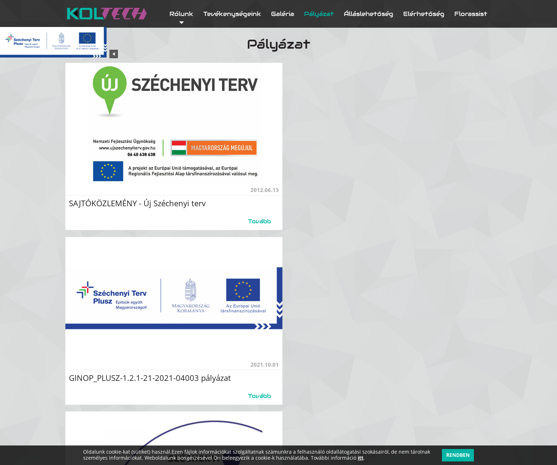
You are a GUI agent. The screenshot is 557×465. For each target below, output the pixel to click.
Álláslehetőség (368, 13)
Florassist (470, 13)
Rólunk (181, 13)
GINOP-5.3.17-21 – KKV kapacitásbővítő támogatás (168, 368)
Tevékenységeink (232, 13)
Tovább (251, 216)
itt (360, 458)
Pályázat (319, 13)
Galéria (282, 13)
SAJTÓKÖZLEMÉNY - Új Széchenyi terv (143, 198)
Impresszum (472, 445)
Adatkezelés (473, 433)
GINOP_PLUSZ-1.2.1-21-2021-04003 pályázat (373, 198)
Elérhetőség (423, 13)
